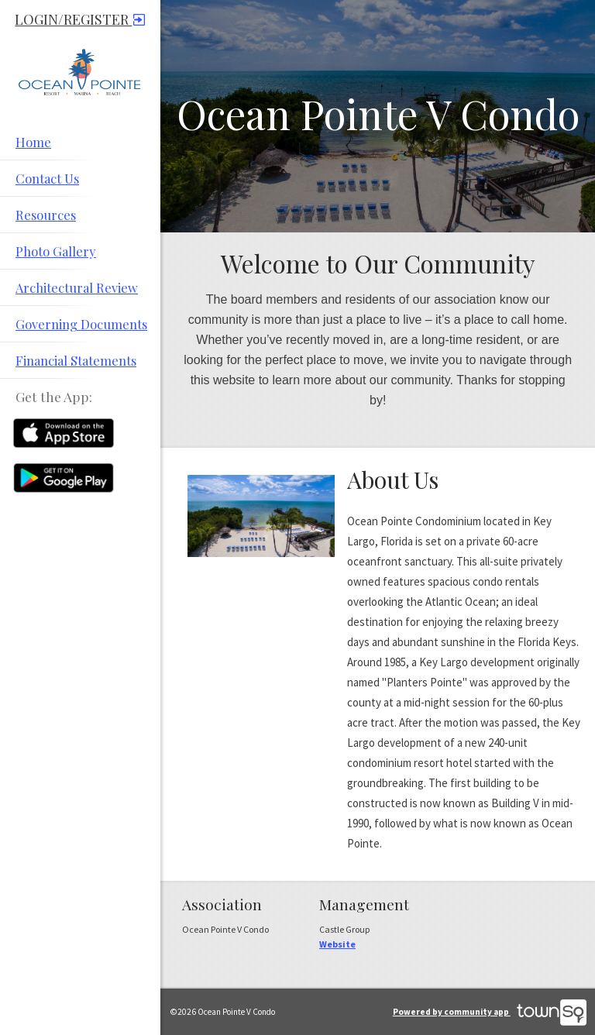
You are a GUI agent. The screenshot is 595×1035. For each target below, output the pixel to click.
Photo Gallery (55, 251)
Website (337, 944)
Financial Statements (75, 360)
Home (33, 141)
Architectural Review (76, 287)
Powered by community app (489, 1011)
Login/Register (80, 19)
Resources (45, 214)
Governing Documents (81, 323)
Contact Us (47, 178)
